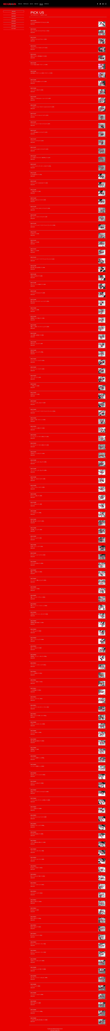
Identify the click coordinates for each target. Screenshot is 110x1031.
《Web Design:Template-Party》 (55, 1030)
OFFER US (46, 3)
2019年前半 (13, 18)
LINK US (31, 3)
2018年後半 (13, 21)
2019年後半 (13, 16)
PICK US (41, 3)
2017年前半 (13, 28)
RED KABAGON (53, 1028)
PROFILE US (25, 3)
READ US (20, 3)
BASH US (36, 3)
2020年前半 (13, 13)
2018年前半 (13, 23)
